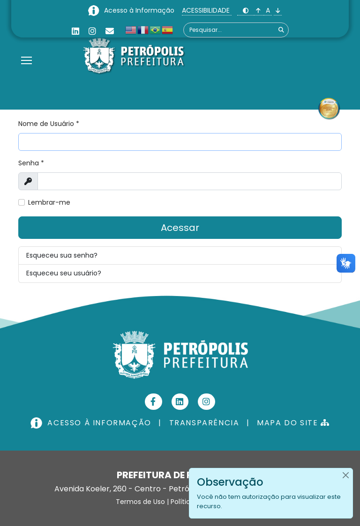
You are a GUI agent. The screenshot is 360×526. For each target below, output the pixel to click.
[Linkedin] (75, 31)
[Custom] (109, 31)
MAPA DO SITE (293, 422)
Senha (31, 163)
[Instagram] (92, 31)
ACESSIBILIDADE (207, 10)
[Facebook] (153, 401)
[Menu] (26, 48)
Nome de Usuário (48, 123)
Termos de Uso (140, 501)
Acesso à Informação (140, 10)
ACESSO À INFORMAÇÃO (92, 422)
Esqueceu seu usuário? (63, 273)
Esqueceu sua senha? (62, 255)
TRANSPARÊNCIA (204, 422)
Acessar (180, 227)
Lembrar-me (49, 202)
